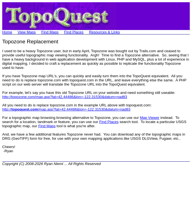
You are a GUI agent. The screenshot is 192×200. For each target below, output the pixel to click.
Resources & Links (104, 32)
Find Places (74, 32)
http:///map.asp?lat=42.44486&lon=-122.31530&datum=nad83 (66, 109)
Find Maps (50, 32)
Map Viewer (149, 118)
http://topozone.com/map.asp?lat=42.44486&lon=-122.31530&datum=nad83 (64, 97)
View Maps (27, 32)
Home (7, 32)
